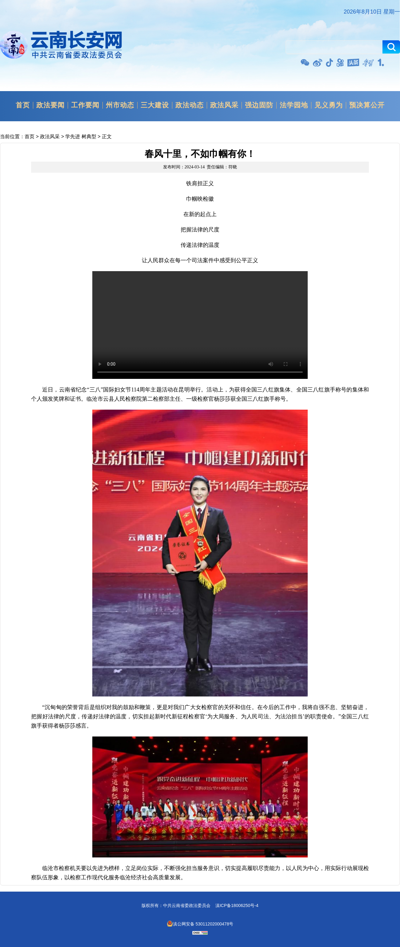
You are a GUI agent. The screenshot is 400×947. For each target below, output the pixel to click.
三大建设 (155, 105)
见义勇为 (328, 105)
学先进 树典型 (80, 136)
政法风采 (224, 105)
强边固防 (259, 105)
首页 (23, 105)
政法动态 (189, 105)
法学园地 (294, 105)
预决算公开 (367, 105)
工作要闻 (85, 105)
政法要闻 (50, 105)
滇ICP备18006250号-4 (236, 905)
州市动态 (120, 105)
